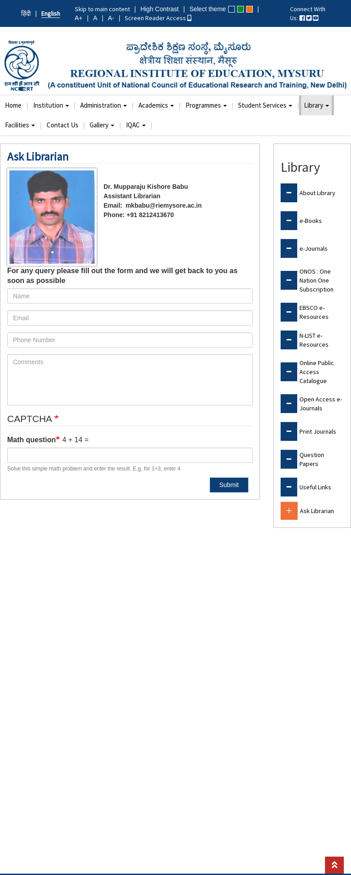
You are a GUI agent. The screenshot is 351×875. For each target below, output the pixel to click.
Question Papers (311, 459)
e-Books (310, 221)
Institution (51, 105)
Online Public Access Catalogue (316, 372)
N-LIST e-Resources (314, 339)
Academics (156, 105)
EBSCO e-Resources (314, 312)
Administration (103, 105)
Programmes (206, 105)
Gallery (102, 125)
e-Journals (313, 248)
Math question (31, 440)
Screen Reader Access (158, 18)
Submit (229, 484)
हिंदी (26, 13)
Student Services (265, 105)
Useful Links (315, 487)
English (50, 13)
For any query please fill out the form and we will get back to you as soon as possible (122, 276)
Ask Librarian (317, 511)
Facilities (20, 125)
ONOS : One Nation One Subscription (316, 280)
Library (316, 105)
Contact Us (62, 125)
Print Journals (317, 431)
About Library (317, 193)
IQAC (136, 125)
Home (13, 105)
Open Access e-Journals (320, 403)
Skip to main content (102, 9)
